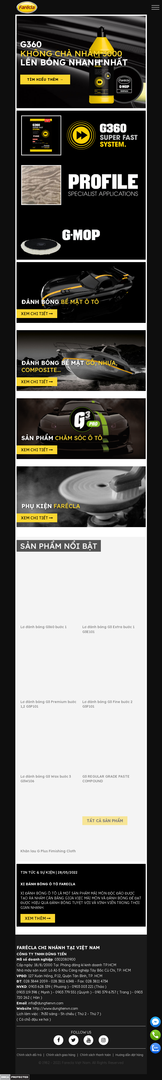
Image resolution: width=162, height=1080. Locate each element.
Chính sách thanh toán (95, 1055)
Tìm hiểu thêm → (45, 79)
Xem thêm (38, 918)
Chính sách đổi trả (29, 1055)
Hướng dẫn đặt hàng (129, 1055)
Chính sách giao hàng (60, 1055)
